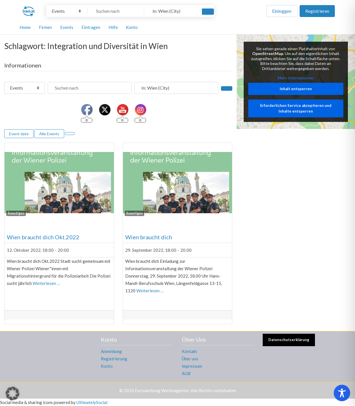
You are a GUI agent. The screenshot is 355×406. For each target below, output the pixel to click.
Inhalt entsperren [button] (296, 88)
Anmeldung (111, 351)
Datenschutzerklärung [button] (288, 339)
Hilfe (113, 27)
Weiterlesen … (46, 283)
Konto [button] (132, 27)
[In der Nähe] (172, 11)
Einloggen (281, 11)
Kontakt (189, 351)
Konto (107, 366)
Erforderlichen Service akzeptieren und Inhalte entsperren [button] (295, 108)
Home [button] (25, 27)
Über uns (190, 358)
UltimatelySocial (91, 402)
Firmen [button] (45, 27)
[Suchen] (208, 12)
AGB (186, 373)
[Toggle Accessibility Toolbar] (342, 393)
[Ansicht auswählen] (70, 133)
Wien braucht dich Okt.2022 (43, 237)
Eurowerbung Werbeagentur (162, 390)
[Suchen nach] (116, 11)
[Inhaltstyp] (66, 11)
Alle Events (49, 133)
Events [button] (66, 27)
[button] (12, 393)
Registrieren (317, 11)
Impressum (192, 366)
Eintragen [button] (91, 27)
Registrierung (114, 358)
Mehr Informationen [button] (296, 78)
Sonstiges (16, 213)
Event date (19, 133)
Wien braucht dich (148, 237)
